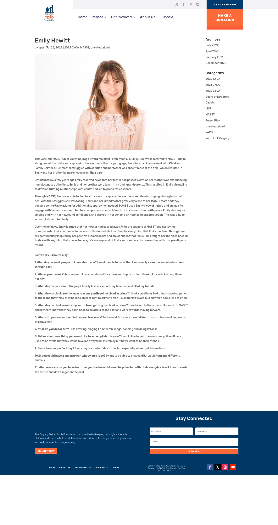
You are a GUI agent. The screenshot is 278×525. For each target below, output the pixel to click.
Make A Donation (224, 17)
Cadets (210, 102)
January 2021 (214, 57)
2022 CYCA (71, 47)
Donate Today (46, 451)
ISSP (209, 108)
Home (82, 17)
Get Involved (225, 5)
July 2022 (212, 45)
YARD (209, 132)
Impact (97, 17)
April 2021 (212, 51)
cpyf (41, 47)
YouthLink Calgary (217, 138)
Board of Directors (217, 96)
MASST (84, 47)
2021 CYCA (213, 85)
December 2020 (216, 63)
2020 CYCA (213, 79)
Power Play (213, 120)
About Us (147, 17)
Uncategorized (100, 47)
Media (168, 17)
